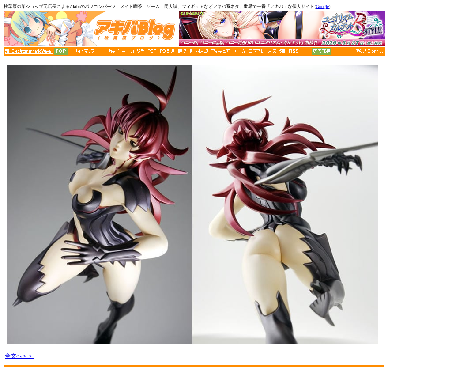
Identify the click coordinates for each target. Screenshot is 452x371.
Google (322, 6)
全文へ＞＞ (19, 355)
